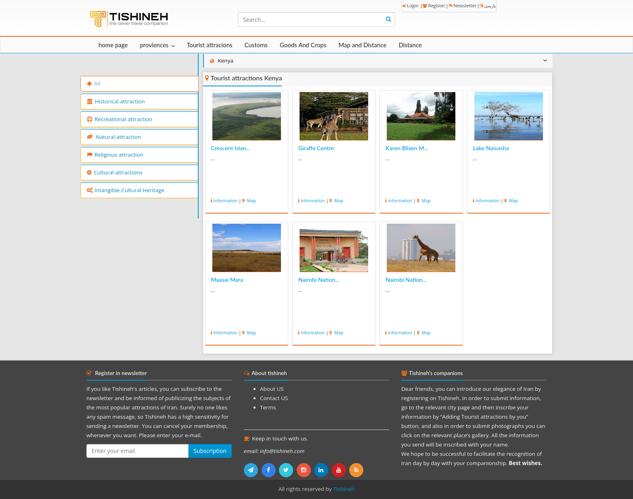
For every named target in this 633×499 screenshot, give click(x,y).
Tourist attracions (209, 44)
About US (272, 388)
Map (251, 200)
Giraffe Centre (316, 148)
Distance (410, 44)
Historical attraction (116, 101)
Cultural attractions (115, 172)
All (93, 83)
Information (226, 200)
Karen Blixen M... (407, 148)
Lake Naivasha (491, 148)
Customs (256, 44)
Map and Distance (362, 44)
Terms (268, 407)
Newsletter (462, 5)
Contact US (274, 398)
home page (113, 44)
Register (434, 5)
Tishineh (343, 489)
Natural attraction (114, 136)
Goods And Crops (303, 44)
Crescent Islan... (230, 148)
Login (410, 5)
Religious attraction (115, 154)
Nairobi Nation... (319, 279)
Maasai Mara (227, 279)
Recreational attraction (119, 119)
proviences (154, 44)
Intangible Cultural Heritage (125, 190)
